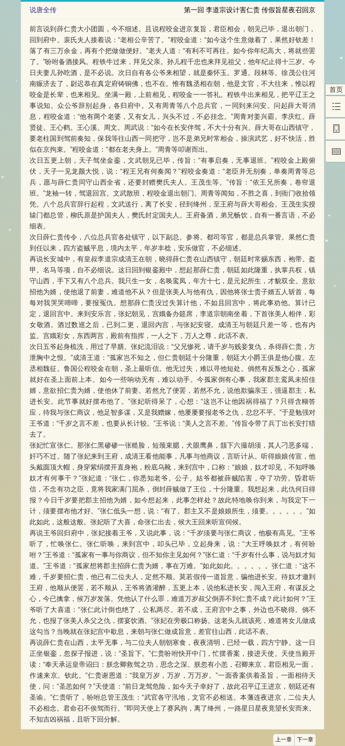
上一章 (283, 740)
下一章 (305, 740)
